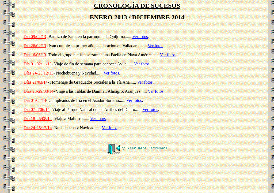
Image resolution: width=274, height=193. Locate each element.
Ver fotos (140, 36)
